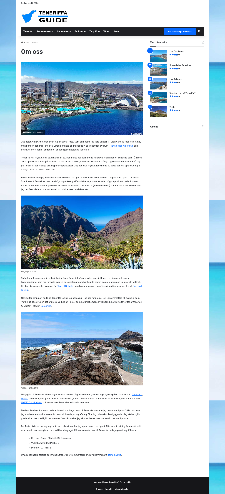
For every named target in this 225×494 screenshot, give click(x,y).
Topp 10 (93, 31)
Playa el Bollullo (65, 286)
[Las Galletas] (158, 83)
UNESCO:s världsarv (31, 402)
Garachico (46, 306)
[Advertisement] (140, 17)
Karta (116, 31)
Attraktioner (63, 31)
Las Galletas (176, 79)
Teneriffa (27, 31)
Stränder (79, 31)
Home (25, 42)
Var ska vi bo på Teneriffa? (180, 31)
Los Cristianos (177, 51)
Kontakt (108, 489)
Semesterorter (44, 31)
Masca (24, 398)
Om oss (99, 489)
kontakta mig (114, 454)
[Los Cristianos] (158, 56)
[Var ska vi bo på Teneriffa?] (158, 97)
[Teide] (158, 111)
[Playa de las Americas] (158, 70)
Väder (106, 31)
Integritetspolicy (122, 489)
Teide (172, 107)
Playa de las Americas (121, 145)
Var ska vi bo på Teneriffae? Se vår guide (112, 482)
